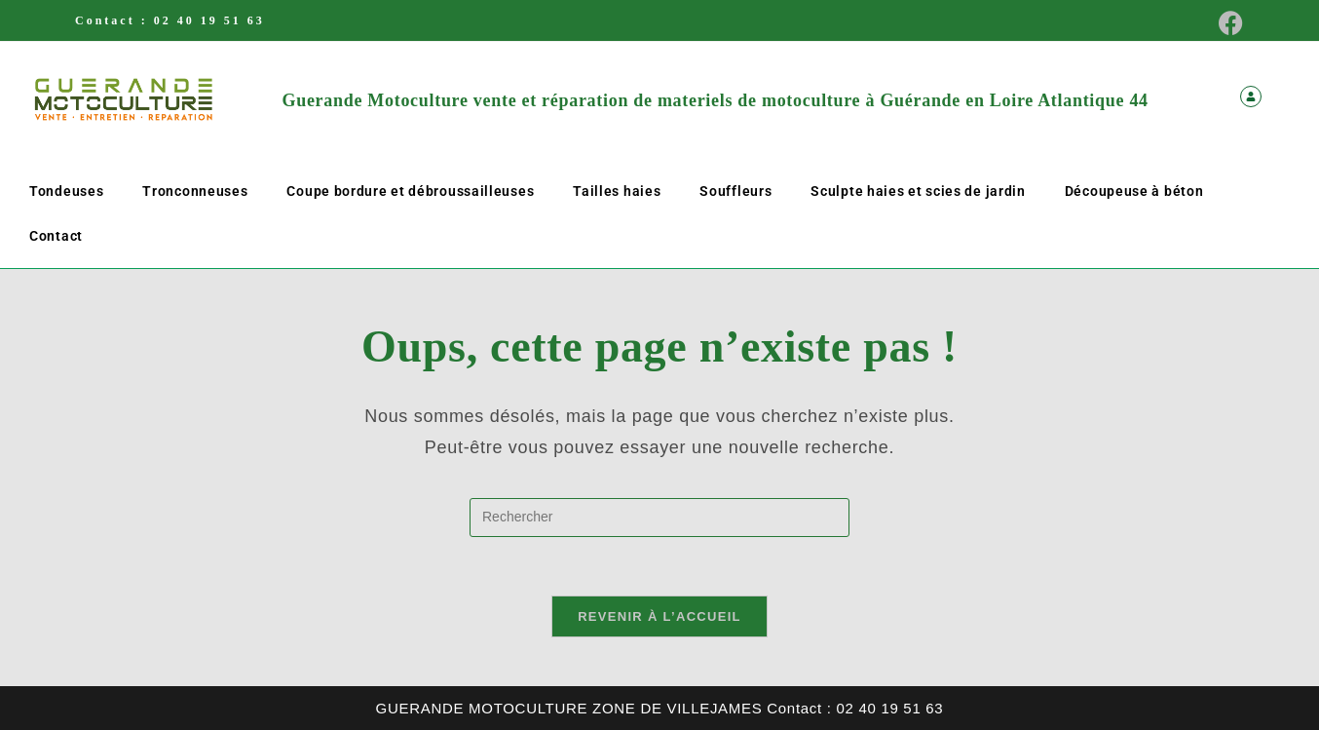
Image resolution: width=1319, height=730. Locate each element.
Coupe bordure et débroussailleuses (410, 191)
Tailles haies (616, 191)
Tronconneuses (194, 191)
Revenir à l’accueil (659, 616)
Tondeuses (66, 191)
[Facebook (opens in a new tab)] (1225, 23)
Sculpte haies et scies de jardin (917, 191)
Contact (56, 236)
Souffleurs (735, 191)
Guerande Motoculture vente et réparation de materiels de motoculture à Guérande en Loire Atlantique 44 (716, 100)
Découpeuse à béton (1134, 191)
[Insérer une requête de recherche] (659, 517)
